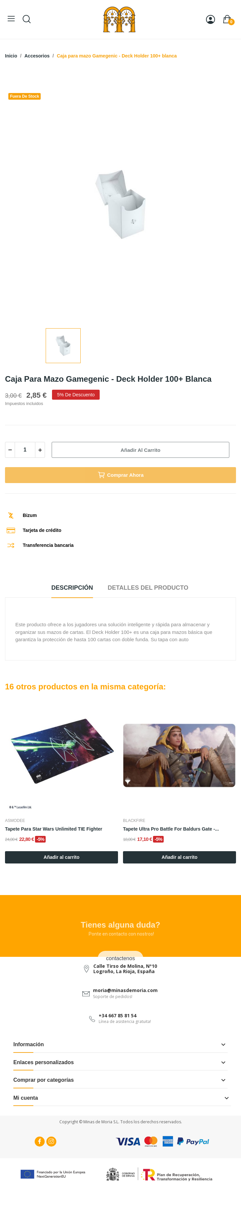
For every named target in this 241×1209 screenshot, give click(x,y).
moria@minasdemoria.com (125, 990)
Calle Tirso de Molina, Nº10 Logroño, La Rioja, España (125, 968)
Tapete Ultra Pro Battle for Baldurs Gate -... (171, 829)
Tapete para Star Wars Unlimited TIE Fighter (53, 829)
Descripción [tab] (72, 587)
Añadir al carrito (140, 450)
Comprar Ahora (120, 475)
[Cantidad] (25, 450)
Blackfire (134, 821)
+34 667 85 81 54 (117, 1015)
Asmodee (15, 821)
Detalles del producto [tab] (148, 587)
